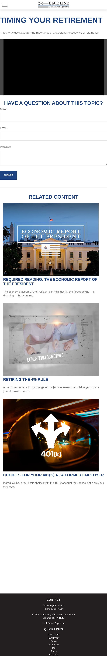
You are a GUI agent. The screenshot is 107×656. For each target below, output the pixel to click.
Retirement (53, 634)
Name (3, 109)
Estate (54, 641)
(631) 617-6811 (57, 605)
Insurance (54, 644)
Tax (53, 648)
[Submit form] (8, 175)
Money (53, 651)
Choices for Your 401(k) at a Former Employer (53, 475)
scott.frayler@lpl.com (53, 623)
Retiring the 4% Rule (25, 379)
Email (3, 127)
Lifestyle (53, 654)
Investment (53, 638)
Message (5, 146)
